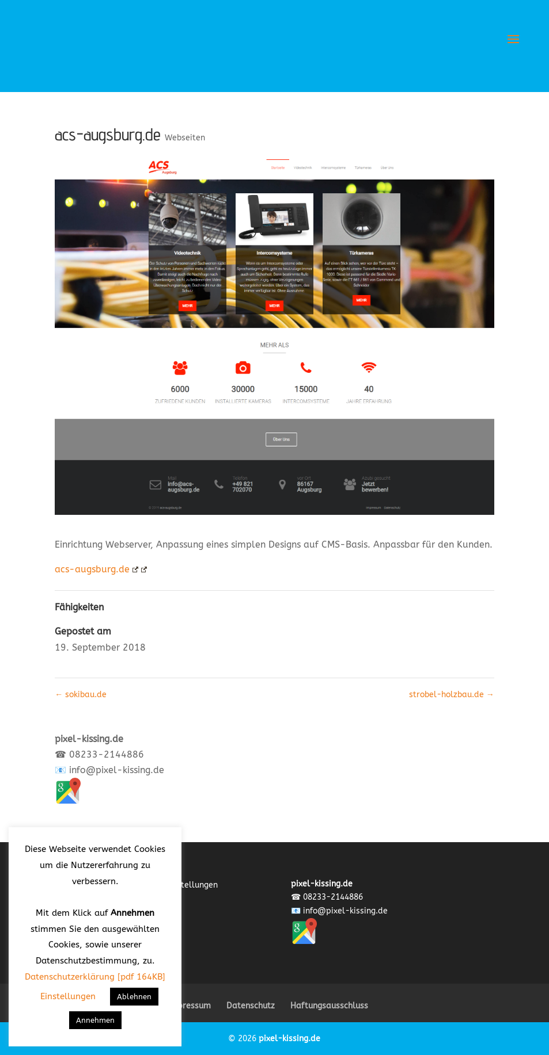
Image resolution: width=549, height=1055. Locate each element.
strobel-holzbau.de (451, 694)
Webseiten (185, 138)
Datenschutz (250, 1006)
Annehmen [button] (95, 1020)
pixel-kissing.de (289, 1038)
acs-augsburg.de (96, 569)
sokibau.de (81, 694)
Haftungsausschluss (329, 1006)
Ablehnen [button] (134, 996)
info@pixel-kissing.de (116, 770)
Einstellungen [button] (68, 996)
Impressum (189, 1006)
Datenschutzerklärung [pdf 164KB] (95, 977)
